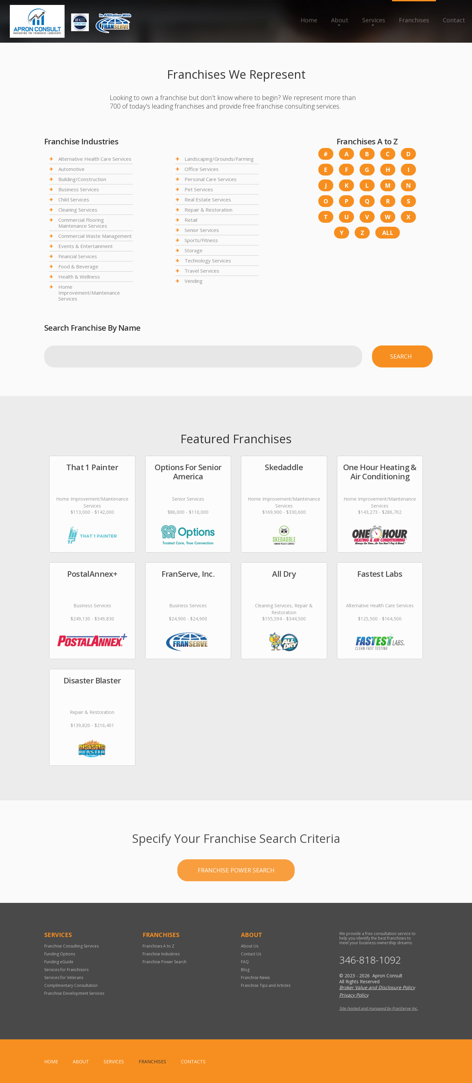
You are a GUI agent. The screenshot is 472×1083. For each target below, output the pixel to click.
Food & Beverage (78, 266)
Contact (454, 20)
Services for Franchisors (66, 969)
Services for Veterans (63, 977)
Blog (245, 969)
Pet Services (199, 189)
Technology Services (208, 260)
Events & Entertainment (85, 246)
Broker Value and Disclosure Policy (377, 987)
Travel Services (202, 270)
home (51, 1061)
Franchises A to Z (158, 946)
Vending (194, 281)
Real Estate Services (208, 199)
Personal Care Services (211, 179)
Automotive (71, 169)
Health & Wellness (79, 276)
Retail (191, 220)
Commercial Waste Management (95, 236)
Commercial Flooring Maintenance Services (82, 223)
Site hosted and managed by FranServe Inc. (378, 1008)
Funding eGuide (58, 962)
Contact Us (251, 954)
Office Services (202, 169)
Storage (194, 250)
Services (373, 20)
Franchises (414, 20)
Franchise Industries (161, 954)
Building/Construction (82, 179)
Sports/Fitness (201, 240)
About (339, 20)
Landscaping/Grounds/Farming (219, 159)
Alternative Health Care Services (94, 159)
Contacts (193, 1061)
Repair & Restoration (208, 209)
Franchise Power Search (236, 896)
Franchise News (255, 977)
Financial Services (77, 256)
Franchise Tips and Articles (265, 985)
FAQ (245, 962)
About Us (249, 946)
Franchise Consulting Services (71, 946)
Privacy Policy (353, 995)
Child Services (73, 199)
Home (309, 20)
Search (401, 356)
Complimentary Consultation (71, 985)
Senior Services (202, 230)
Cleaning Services (77, 209)
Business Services (78, 189)
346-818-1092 (370, 960)
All (387, 233)
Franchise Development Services (74, 993)
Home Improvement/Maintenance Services (89, 292)
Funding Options (59, 954)
